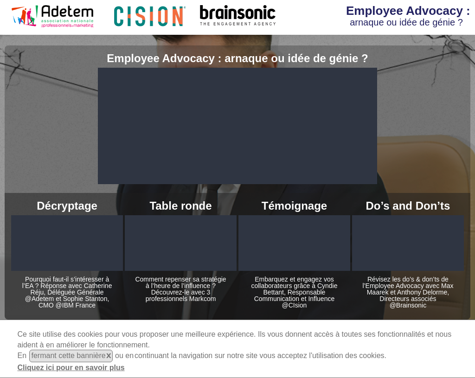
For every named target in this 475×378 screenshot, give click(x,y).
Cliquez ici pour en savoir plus (71, 368)
